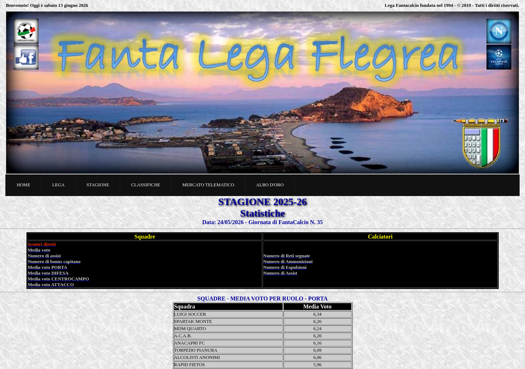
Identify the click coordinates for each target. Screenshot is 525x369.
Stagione (97, 184)
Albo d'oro (270, 184)
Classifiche (145, 184)
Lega (58, 184)
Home (24, 184)
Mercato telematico (208, 184)
